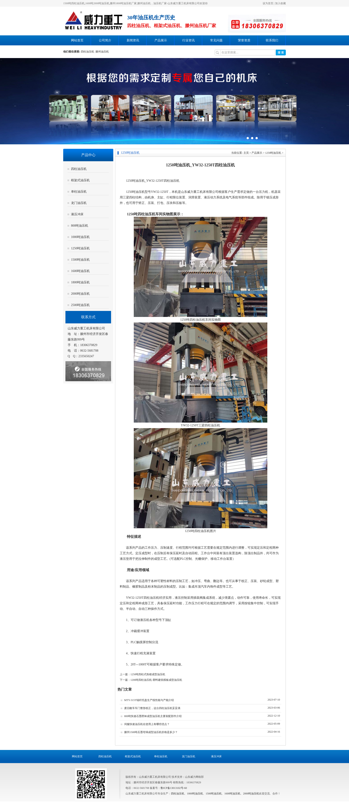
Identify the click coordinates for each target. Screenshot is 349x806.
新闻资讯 (133, 40)
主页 (246, 152)
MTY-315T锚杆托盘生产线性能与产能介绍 (149, 700)
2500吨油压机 (80, 305)
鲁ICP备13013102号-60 (173, 788)
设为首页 (268, 3)
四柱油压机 (88, 51)
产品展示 (160, 40)
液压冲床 (77, 214)
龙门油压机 (79, 203)
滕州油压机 (102, 51)
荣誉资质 (244, 40)
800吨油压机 (79, 225)
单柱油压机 (79, 191)
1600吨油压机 (80, 271)
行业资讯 (188, 40)
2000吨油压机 (80, 293)
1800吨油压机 (80, 282)
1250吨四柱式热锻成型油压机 (147, 674)
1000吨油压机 (80, 237)
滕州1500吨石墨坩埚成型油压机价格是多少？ (151, 732)
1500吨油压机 (80, 259)
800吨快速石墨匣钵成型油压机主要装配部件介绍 (153, 716)
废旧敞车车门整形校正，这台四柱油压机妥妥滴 (152, 708)
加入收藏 (280, 3)
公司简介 (105, 40)
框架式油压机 (80, 180)
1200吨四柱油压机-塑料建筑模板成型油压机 (156, 679)
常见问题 (216, 40)
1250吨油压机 (80, 248)
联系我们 (272, 40)
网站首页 (77, 40)
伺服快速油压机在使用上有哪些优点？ (147, 724)
